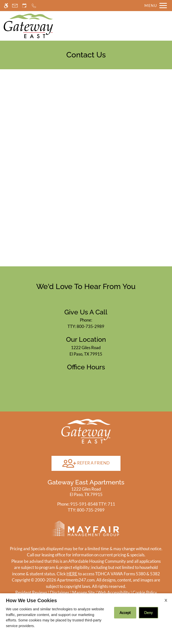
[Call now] (33, 5)
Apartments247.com (76, 579)
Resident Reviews (31, 592)
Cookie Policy (145, 592)
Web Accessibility (114, 592)
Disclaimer (59, 592)
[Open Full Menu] (154, 5)
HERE (72, 573)
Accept (125, 612)
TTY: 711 (86, 504)
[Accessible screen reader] (6, 5)
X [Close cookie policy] (166, 600)
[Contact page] (14, 5)
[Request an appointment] (24, 5)
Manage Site (83, 592)
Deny (148, 612)
